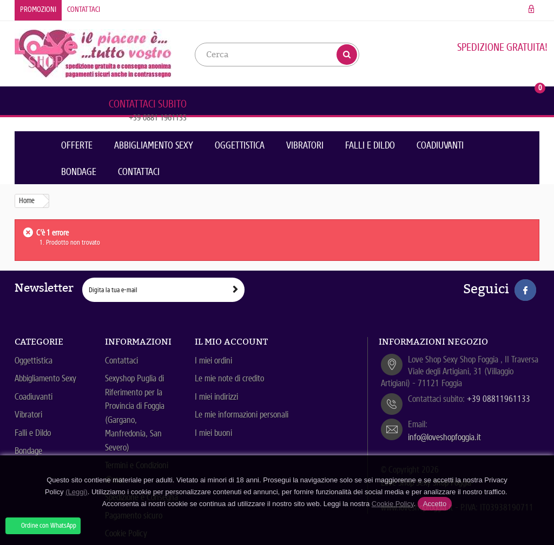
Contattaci (83, 9)
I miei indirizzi (216, 397)
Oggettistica (240, 145)
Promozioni (38, 9)
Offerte (77, 145)
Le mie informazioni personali (241, 414)
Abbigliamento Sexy (153, 145)
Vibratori (305, 145)
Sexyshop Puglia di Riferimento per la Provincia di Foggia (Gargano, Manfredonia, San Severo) (134, 413)
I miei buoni (213, 433)
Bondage (78, 171)
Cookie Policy (393, 504)
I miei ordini (213, 360)
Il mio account (231, 341)
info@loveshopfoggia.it (444, 437)
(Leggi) (76, 492)
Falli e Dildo (370, 145)
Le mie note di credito (229, 378)
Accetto (434, 504)
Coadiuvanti (440, 145)
